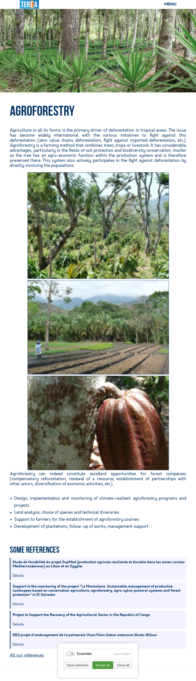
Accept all (103, 665)
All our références (27, 655)
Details (18, 576)
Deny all (123, 665)
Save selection (77, 665)
